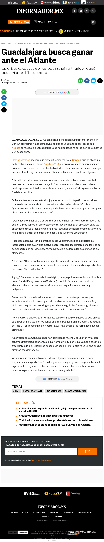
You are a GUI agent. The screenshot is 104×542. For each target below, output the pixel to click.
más (52, 22)
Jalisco (14, 513)
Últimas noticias (19, 22)
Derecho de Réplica (55, 539)
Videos (39, 21)
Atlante (16, 148)
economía (57, 516)
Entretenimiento (85, 513)
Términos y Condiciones (41, 460)
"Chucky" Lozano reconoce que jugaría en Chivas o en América (55, 425)
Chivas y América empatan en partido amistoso (46, 416)
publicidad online (60, 520)
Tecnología (68, 513)
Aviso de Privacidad (41, 539)
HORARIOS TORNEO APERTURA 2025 (34, 31)
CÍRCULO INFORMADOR (76, 31)
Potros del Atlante (32, 391)
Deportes (6, 43)
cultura (45, 516)
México (25, 513)
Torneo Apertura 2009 (75, 391)
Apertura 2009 (52, 164)
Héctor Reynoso (21, 160)
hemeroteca (42, 520)
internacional (39, 513)
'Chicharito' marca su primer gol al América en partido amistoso (56, 420)
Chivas (76, 160)
